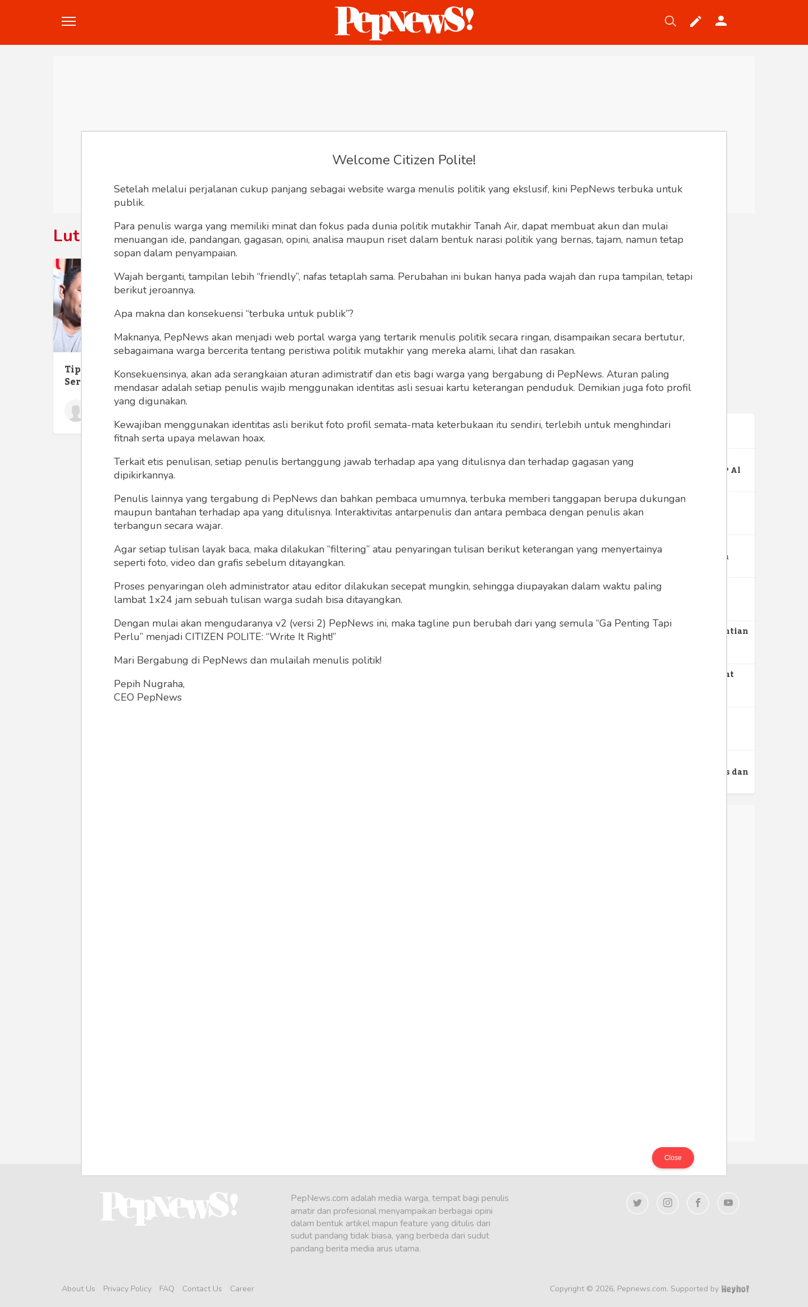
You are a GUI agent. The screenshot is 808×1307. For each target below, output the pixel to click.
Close (673, 1158)
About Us (78, 1288)
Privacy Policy (127, 1288)
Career (242, 1288)
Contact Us (202, 1288)
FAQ (167, 1288)
